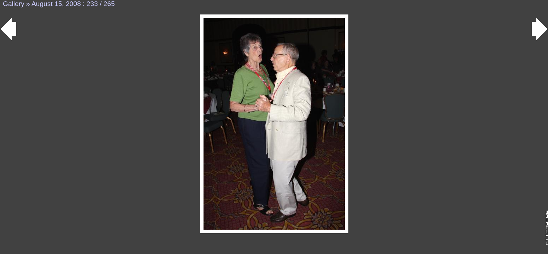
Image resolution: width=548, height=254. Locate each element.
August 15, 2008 (56, 3)
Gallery (13, 3)
